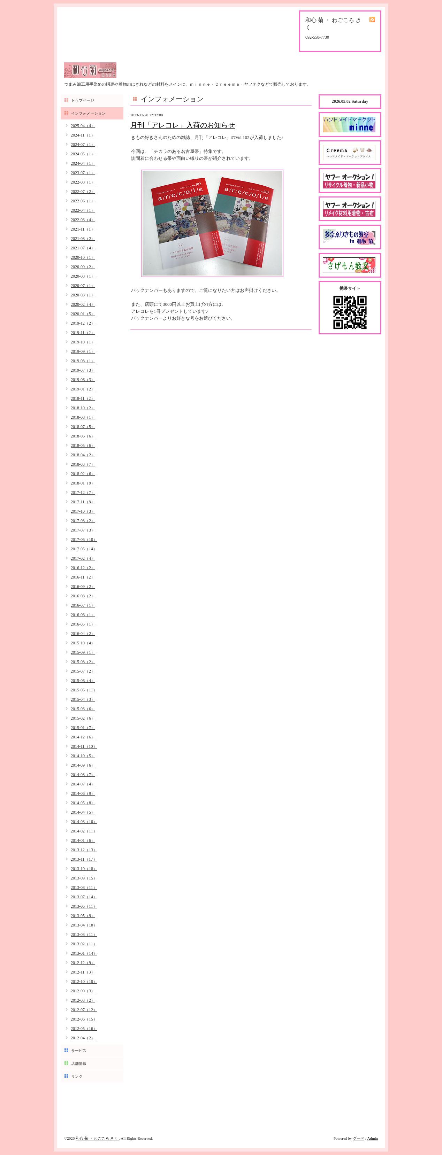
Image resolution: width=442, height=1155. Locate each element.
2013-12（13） (84, 849)
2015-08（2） (83, 661)
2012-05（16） (84, 1028)
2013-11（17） (84, 859)
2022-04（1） (83, 210)
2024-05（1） (83, 154)
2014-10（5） (83, 755)
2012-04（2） (83, 1038)
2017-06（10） (84, 539)
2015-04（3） (83, 699)
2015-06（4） (83, 680)
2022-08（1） (83, 182)
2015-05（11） (84, 690)
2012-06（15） (84, 1019)
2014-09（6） (83, 765)
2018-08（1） (83, 417)
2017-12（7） (83, 492)
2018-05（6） (83, 445)
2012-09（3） (83, 991)
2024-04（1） (83, 163)
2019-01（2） (83, 389)
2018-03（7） (83, 464)
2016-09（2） (83, 586)
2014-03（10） (84, 821)
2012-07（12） (84, 1009)
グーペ (358, 1138)
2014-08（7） (83, 774)
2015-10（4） (83, 643)
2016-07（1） (83, 605)
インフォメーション (88, 113)
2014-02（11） (84, 831)
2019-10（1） (83, 342)
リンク (77, 1076)
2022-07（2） (83, 191)
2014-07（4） (83, 784)
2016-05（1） (83, 624)
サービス (78, 1050)
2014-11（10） (84, 746)
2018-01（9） (83, 483)
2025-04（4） (83, 125)
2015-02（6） (83, 718)
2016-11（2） (83, 577)
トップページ (82, 100)
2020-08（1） (83, 276)
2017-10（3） (83, 511)
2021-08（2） (83, 238)
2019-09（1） (83, 351)
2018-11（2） (83, 398)
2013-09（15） (84, 878)
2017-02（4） (83, 558)
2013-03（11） (84, 934)
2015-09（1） (83, 652)
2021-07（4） (83, 248)
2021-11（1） (83, 229)
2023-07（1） (83, 172)
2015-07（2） (83, 671)
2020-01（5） (83, 313)
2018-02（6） (83, 473)
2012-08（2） (83, 1000)
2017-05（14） (84, 549)
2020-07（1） (83, 285)
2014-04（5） (83, 812)
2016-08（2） (83, 596)
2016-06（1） (83, 614)
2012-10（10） (84, 981)
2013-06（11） (84, 906)
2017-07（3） (83, 530)
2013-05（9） (83, 915)
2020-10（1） (83, 257)
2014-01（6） (83, 840)
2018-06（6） (83, 436)
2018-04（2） (83, 454)
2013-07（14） (84, 896)
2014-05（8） (83, 802)
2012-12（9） (83, 962)
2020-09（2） (83, 266)
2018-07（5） (83, 426)
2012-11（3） (83, 972)
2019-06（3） (83, 379)
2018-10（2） (83, 407)
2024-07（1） (83, 144)
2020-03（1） (83, 295)
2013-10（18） (84, 868)
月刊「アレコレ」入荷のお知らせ (182, 125)
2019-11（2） (83, 332)
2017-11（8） (83, 501)
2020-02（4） (83, 304)
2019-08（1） (83, 360)
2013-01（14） (84, 953)
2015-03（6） (83, 708)
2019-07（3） (83, 370)
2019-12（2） (83, 323)
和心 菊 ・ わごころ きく (97, 1138)
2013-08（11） (84, 887)
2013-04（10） (84, 925)
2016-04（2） (83, 633)
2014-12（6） (83, 737)
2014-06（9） (83, 793)
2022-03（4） (83, 219)
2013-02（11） (84, 943)
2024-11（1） (83, 135)
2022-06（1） (83, 201)
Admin (372, 1138)
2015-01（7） (83, 727)
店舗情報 (78, 1063)
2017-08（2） (83, 520)
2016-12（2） (83, 567)
